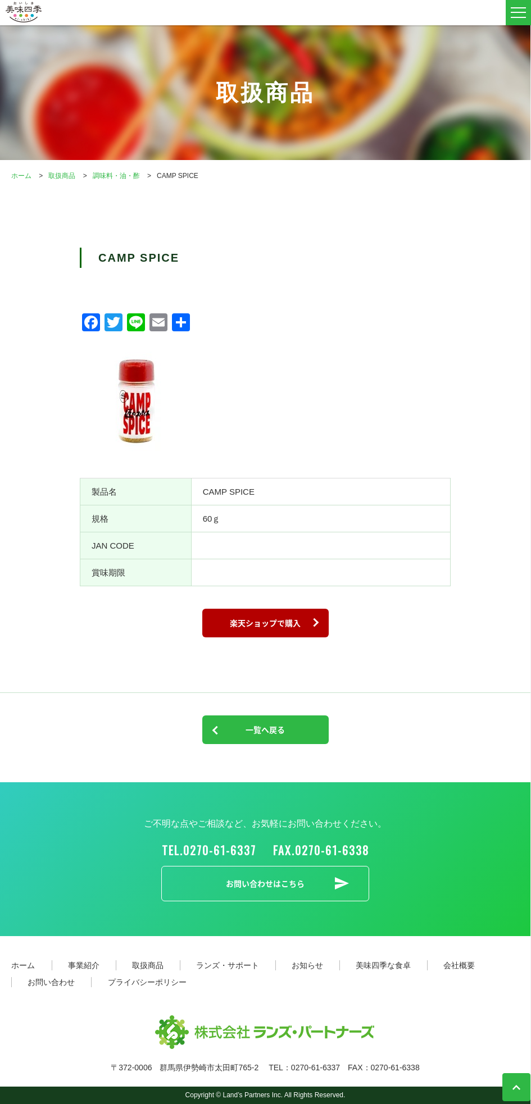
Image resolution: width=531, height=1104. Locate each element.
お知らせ (307, 965)
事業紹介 (83, 965)
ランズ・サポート (227, 965)
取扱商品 (148, 965)
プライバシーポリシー (147, 982)
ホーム (23, 965)
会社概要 (459, 965)
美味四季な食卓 (383, 965)
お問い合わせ (51, 982)
